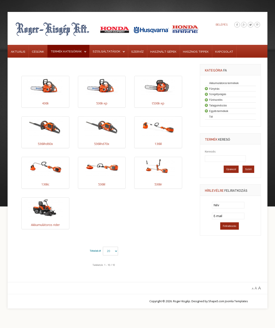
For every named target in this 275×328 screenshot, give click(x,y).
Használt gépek (163, 51)
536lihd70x (101, 144)
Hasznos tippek (196, 51)
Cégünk (38, 51)
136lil (158, 144)
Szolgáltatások (106, 51)
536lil (101, 184)
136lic (45, 184)
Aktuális (18, 51)
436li (45, 103)
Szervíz (137, 51)
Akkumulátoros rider (45, 225)
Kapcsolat (224, 51)
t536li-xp (158, 103)
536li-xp (101, 103)
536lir (158, 184)
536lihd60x (45, 144)
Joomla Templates (236, 301)
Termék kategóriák (66, 51)
